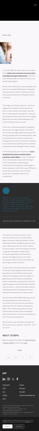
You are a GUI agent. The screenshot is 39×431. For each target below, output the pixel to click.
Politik (5, 395)
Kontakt (22, 392)
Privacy (28, 422)
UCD (4, 398)
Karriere (22, 388)
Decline (19, 426)
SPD (4, 388)
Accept (7, 426)
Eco (4, 392)
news (25, 343)
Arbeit (22, 385)
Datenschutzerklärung (27, 395)
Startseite (6, 385)
